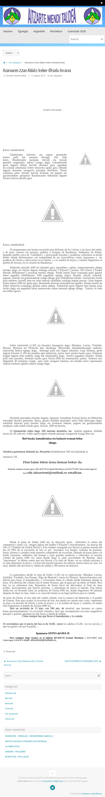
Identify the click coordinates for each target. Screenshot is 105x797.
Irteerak (9, 708)
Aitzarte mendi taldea (16, 76)
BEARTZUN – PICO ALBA (17, 756)
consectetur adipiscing (52, 781)
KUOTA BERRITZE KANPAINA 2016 (83, 661)
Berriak (8, 698)
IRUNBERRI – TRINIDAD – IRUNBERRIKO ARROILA (29, 736)
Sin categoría (15, 62)
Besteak (9, 703)
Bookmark (10, 651)
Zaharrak (9, 719)
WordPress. (97, 793)
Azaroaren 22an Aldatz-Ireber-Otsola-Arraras (24, 663)
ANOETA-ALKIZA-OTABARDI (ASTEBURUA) (26, 741)
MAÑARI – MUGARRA (15, 751)
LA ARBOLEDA (12, 746)
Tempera (86, 793)
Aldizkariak (10, 693)
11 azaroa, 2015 (38, 76)
